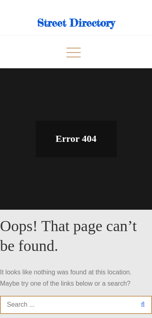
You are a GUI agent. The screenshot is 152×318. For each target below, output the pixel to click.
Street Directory (76, 23)
